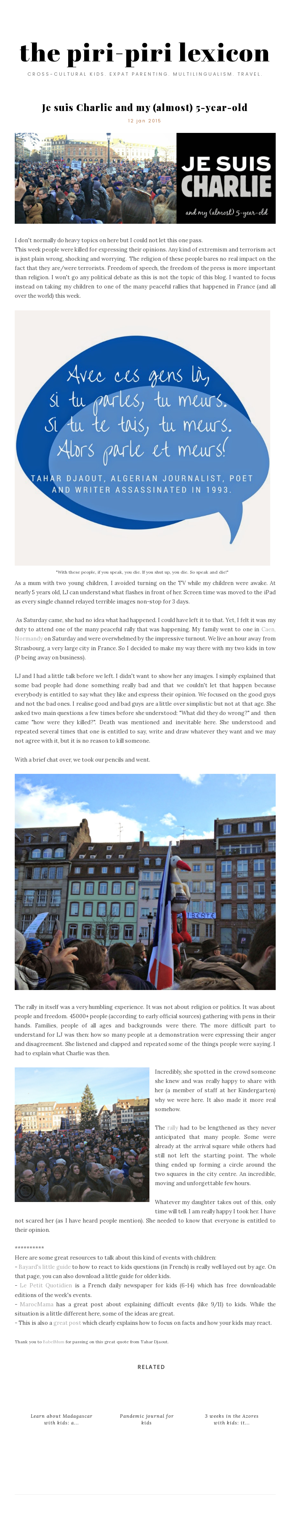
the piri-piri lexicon (145, 52)
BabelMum (53, 1342)
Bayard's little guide (45, 1267)
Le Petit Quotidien (46, 1285)
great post (67, 1322)
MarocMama (36, 1304)
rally (172, 1127)
